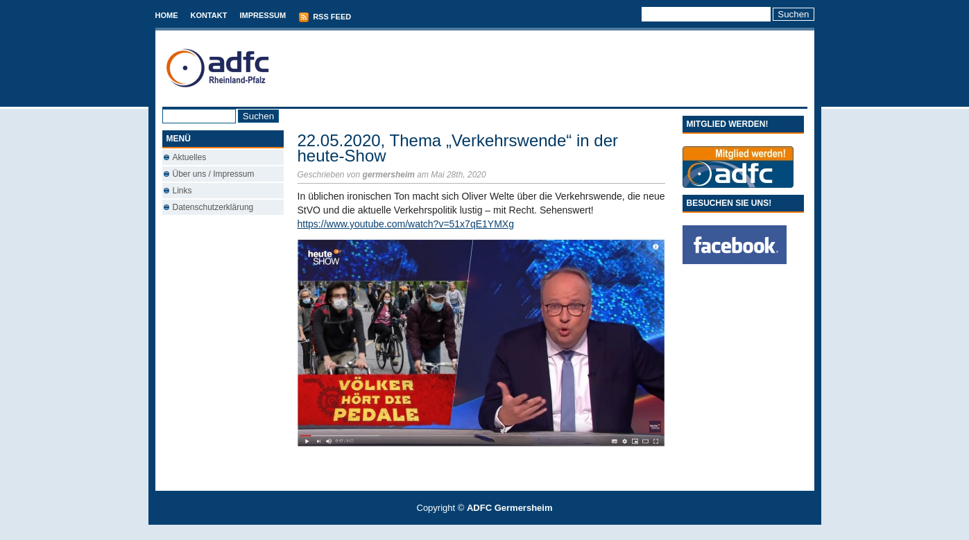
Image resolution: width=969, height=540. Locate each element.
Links (182, 190)
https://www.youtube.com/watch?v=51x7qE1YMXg (406, 223)
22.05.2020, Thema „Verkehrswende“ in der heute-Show (458, 148)
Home (166, 15)
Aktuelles (190, 157)
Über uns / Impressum (214, 174)
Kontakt (209, 15)
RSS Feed (324, 17)
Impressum (262, 15)
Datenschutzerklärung (213, 207)
